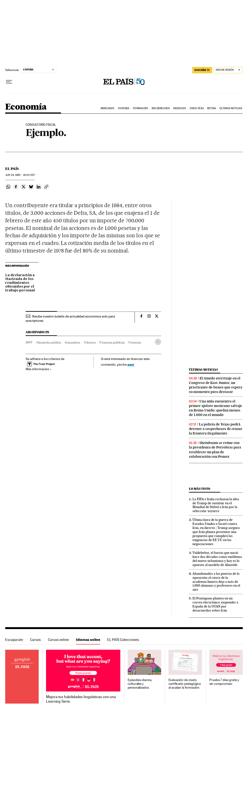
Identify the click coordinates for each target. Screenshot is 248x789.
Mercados (107, 108)
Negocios (179, 108)
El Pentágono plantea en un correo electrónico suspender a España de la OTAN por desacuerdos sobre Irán (215, 604)
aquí (130, 364)
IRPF (29, 342)
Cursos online (58, 640)
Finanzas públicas (112, 342)
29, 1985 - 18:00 (20, 175)
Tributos (90, 342)
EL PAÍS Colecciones (123, 640)
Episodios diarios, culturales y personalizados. (140, 683)
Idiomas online (88, 640)
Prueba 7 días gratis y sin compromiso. (224, 682)
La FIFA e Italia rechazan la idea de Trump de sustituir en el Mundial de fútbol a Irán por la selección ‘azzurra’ (215, 505)
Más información (38, 369)
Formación (140, 108)
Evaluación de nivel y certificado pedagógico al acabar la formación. (184, 683)
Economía (26, 107)
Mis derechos (161, 108)
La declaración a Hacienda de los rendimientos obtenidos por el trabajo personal (20, 283)
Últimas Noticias (231, 108)
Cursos (35, 640)
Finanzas (134, 342)
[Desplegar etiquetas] (158, 342)
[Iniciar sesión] (228, 70)
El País (12, 169)
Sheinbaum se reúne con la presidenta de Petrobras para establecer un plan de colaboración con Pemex (215, 449)
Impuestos (72, 342)
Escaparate (14, 640)
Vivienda (123, 108)
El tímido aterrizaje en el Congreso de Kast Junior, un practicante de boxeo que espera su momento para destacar (215, 385)
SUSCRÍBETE (202, 70)
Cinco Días (197, 108)
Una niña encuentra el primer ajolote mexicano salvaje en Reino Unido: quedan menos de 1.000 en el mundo (215, 408)
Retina (211, 108)
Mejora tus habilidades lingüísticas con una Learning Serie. (81, 699)
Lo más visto (199, 488)
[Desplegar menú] (9, 82)
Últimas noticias (203, 369)
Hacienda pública (49, 342)
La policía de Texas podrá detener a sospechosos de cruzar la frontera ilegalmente (215, 428)
